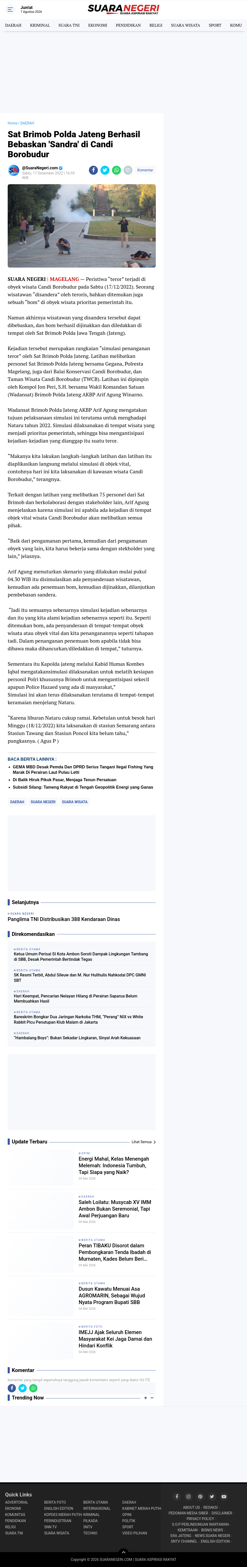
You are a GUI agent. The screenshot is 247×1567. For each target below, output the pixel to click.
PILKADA (90, 1521)
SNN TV (50, 1527)
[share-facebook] (93, 170)
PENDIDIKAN (128, 25)
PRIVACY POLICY (200, 1519)
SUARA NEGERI (43, 802)
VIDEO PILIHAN (134, 1533)
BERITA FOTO (91, 1326)
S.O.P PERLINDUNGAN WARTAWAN (200, 1524)
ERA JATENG (181, 1536)
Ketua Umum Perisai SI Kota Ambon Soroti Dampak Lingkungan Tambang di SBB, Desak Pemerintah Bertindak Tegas (81, 957)
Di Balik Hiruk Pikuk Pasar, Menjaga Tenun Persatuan (64, 780)
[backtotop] (123, 1553)
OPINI (86, 1153)
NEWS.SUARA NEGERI (212, 1536)
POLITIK (128, 1521)
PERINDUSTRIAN (57, 1521)
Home (12, 123)
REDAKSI (210, 1507)
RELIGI (155, 25)
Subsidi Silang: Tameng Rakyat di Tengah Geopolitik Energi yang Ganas (83, 787)
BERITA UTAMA (93, 1240)
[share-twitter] (104, 170)
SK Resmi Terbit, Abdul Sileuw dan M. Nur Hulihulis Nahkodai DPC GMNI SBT (80, 978)
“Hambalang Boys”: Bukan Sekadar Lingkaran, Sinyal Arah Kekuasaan (77, 1037)
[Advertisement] (123, 72)
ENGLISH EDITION (58, 1508)
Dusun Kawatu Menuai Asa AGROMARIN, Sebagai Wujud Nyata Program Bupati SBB (112, 1295)
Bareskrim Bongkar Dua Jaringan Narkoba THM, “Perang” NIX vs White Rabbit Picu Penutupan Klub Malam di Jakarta (78, 1019)
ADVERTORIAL (16, 1502)
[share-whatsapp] (116, 170)
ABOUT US (191, 1507)
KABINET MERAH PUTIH (141, 1508)
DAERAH (13, 25)
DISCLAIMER (222, 1513)
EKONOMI (97, 25)
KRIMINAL (40, 25)
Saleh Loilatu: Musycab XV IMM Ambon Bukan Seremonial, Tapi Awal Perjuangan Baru (115, 1209)
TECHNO (90, 1533)
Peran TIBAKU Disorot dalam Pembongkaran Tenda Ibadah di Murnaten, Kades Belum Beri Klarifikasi (115, 1252)
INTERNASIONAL (96, 1508)
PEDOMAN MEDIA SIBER (188, 1513)
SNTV (87, 1527)
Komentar (145, 170)
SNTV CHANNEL (184, 1541)
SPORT (215, 25)
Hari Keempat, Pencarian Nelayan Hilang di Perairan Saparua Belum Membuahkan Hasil (75, 999)
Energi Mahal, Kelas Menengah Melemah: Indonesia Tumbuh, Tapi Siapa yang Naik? (114, 1165)
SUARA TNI (68, 25)
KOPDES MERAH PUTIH (63, 1515)
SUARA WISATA (185, 25)
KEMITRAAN (188, 1530)
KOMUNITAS (15, 1515)
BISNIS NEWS (212, 1530)
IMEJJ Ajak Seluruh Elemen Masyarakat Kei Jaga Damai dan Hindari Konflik (115, 1339)
